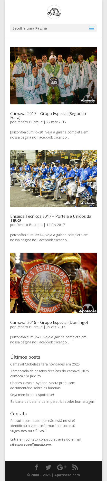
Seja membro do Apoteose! (32, 394)
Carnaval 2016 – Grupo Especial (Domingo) (49, 322)
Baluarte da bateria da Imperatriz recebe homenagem (52, 401)
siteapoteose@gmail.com (30, 444)
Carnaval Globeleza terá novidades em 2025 (45, 364)
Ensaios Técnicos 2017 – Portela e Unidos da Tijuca (50, 218)
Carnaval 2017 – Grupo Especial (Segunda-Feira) (48, 115)
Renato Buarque (29, 122)
